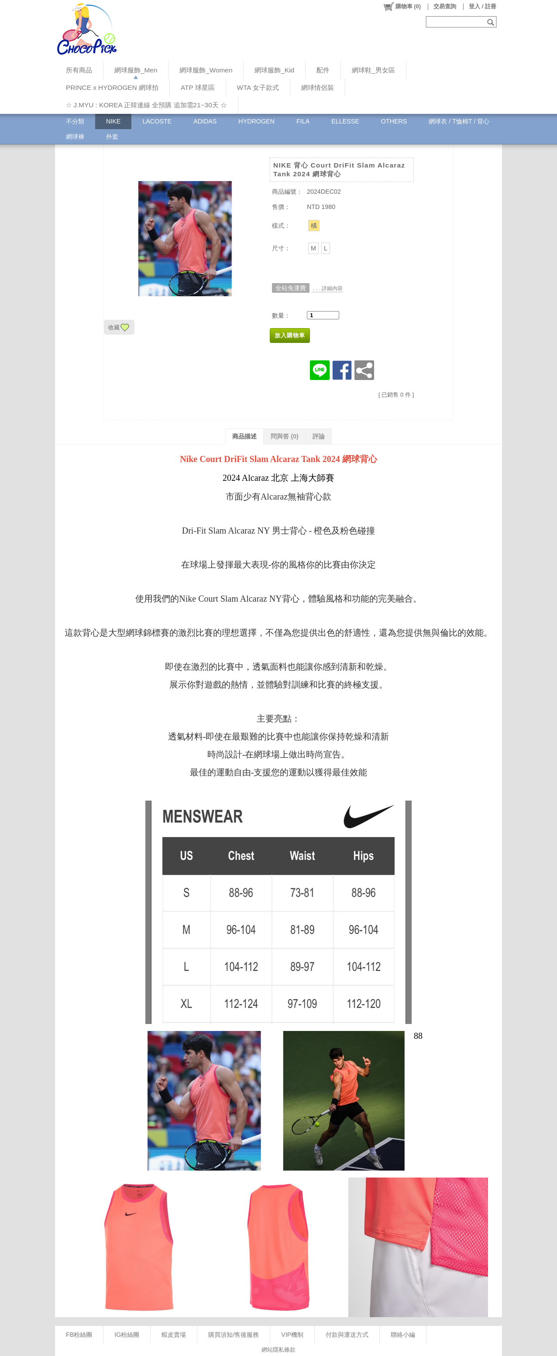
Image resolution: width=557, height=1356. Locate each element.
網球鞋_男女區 (373, 70)
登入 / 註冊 (482, 6)
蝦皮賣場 (174, 1334)
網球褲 (75, 136)
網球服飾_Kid (274, 70)
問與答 (285, 436)
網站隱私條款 (278, 1349)
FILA (302, 121)
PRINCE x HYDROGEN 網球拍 (112, 87)
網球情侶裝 (317, 87)
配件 (323, 70)
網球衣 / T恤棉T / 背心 (459, 121)
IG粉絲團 (126, 1334)
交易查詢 (444, 6)
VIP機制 (292, 1334)
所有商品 (79, 70)
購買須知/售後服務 (233, 1334)
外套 (112, 136)
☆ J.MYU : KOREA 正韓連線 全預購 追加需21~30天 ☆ (146, 105)
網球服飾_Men (135, 70)
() (401, 6)
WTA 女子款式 (258, 87)
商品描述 (244, 436)
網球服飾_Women (205, 70)
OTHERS (394, 121)
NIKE (113, 121)
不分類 (75, 121)
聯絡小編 (403, 1334)
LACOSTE (157, 121)
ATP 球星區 (198, 87)
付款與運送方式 (347, 1334)
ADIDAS (205, 121)
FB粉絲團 (79, 1334)
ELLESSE (345, 121)
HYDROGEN (256, 121)
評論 (319, 436)
